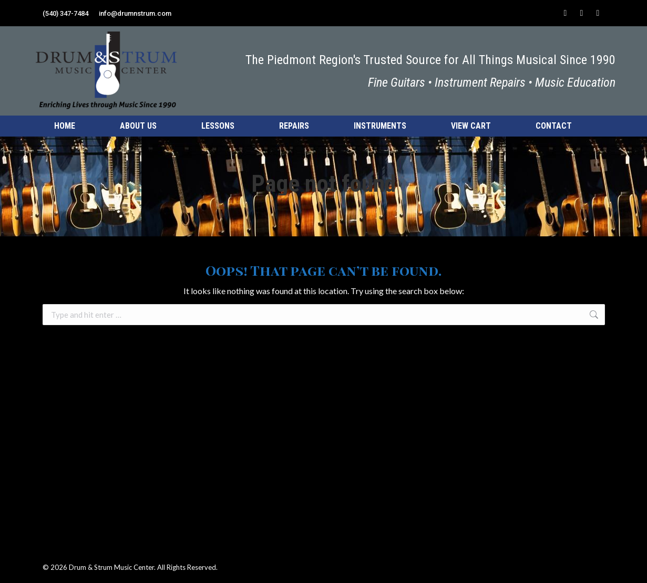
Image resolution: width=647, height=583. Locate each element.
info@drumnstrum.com (135, 13)
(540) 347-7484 (65, 13)
